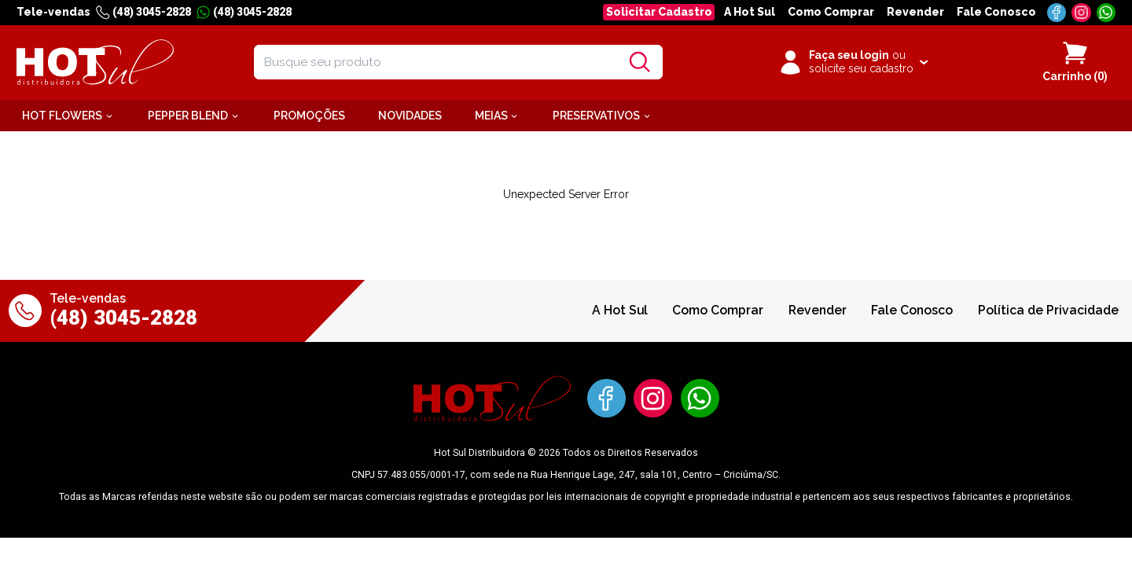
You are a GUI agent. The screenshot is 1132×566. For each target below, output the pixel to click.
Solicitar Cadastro (659, 12)
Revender (915, 12)
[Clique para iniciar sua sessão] (852, 62)
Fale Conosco (996, 12)
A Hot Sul (749, 12)
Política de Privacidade (1048, 310)
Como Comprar (831, 12)
